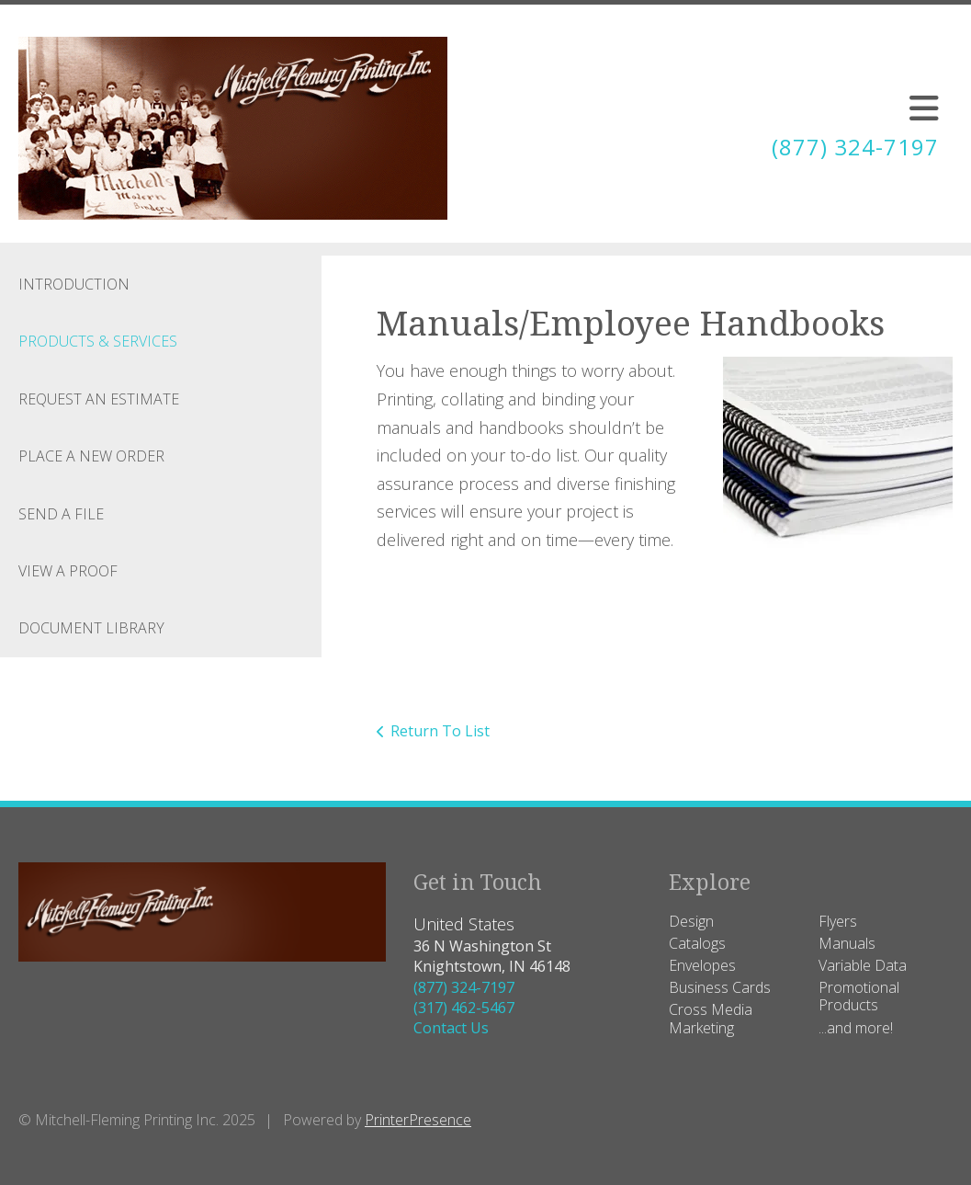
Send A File (61, 514)
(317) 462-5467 (463, 1007)
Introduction (74, 284)
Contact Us (451, 1028)
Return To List (440, 731)
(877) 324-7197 (855, 146)
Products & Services (97, 341)
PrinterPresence (418, 1120)
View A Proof (68, 571)
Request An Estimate (98, 399)
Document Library (91, 628)
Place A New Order (91, 456)
